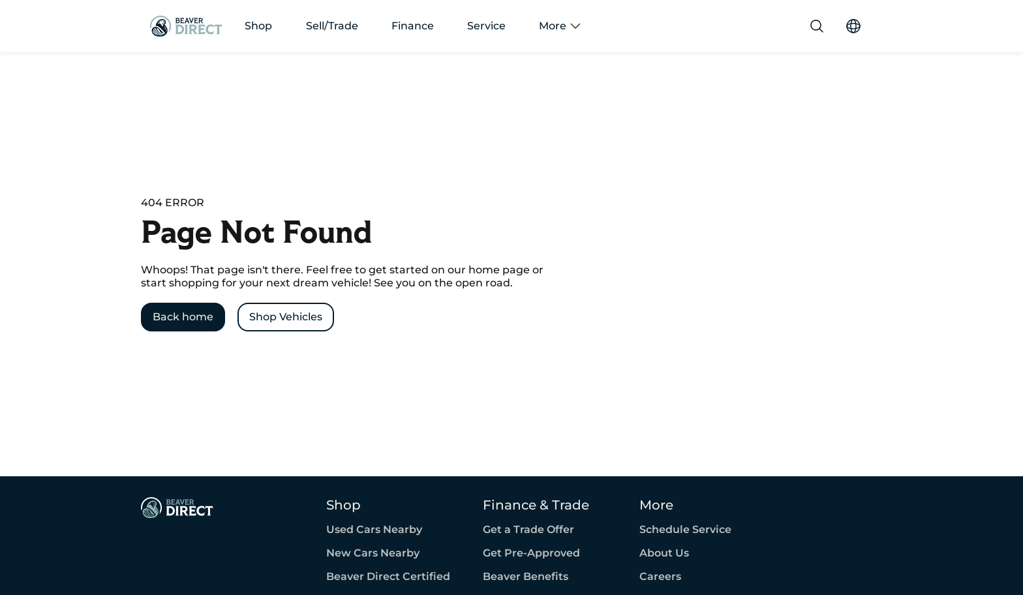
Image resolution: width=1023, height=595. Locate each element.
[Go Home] (186, 26)
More (560, 26)
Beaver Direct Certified (388, 577)
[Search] (817, 26)
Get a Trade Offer (528, 530)
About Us (664, 553)
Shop (258, 26)
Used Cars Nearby (374, 530)
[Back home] (183, 317)
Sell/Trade (332, 26)
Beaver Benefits (525, 577)
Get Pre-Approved (531, 553)
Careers (660, 577)
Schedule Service (685, 530)
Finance (412, 26)
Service (486, 26)
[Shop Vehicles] (285, 317)
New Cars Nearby (373, 553)
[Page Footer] (177, 507)
